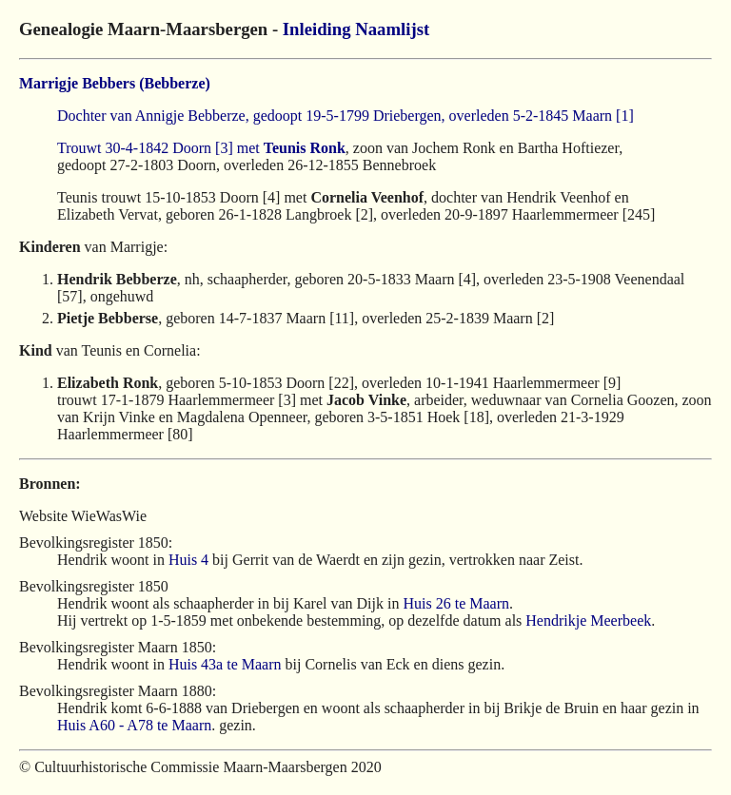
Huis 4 (188, 560)
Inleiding (317, 29)
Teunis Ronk (305, 148)
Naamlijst (392, 29)
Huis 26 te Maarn (456, 603)
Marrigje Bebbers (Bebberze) (114, 83)
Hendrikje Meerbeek (588, 620)
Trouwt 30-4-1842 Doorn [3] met (160, 148)
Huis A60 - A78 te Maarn (134, 725)
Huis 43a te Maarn (225, 664)
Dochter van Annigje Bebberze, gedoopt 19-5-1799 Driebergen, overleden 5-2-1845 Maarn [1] (345, 115)
